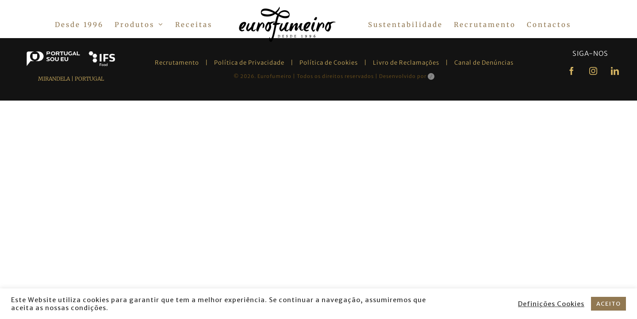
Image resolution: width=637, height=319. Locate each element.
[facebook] (572, 71)
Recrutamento (177, 62)
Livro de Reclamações (406, 62)
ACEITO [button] (608, 303)
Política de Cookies (328, 62)
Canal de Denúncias (484, 62)
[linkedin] (615, 71)
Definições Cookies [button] (551, 304)
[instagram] (593, 71)
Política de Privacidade (249, 62)
